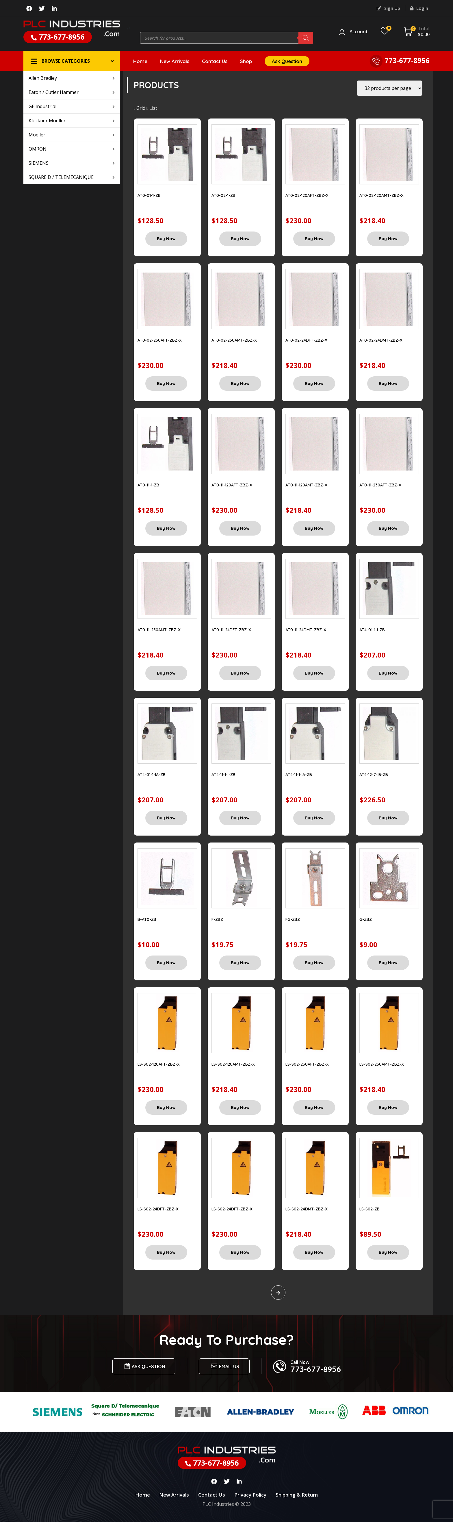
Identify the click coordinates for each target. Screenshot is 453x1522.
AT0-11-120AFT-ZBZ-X (231, 485)
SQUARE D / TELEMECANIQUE (72, 177)
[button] (71, 61)
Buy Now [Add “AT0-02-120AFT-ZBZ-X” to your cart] (314, 238)
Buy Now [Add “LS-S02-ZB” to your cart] (388, 1252)
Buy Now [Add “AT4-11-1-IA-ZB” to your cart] (314, 818)
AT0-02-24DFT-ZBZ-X (306, 340)
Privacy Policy (250, 1494)
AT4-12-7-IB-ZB (373, 774)
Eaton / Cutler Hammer (72, 92)
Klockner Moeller (72, 120)
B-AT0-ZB (147, 919)
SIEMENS (72, 163)
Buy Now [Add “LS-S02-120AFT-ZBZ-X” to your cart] (166, 1107)
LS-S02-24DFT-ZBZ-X (158, 1209)
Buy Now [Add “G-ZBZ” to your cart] (388, 962)
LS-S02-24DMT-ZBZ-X (306, 1209)
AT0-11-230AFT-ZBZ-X (380, 485)
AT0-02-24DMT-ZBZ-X (380, 340)
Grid (140, 108)
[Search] (305, 38)
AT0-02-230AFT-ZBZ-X (160, 340)
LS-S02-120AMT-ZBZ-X (233, 1064)
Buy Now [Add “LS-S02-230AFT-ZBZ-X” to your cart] (314, 1107)
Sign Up (388, 8)
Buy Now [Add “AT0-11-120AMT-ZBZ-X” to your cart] (314, 528)
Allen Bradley (72, 78)
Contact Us (214, 61)
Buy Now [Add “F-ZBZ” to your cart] (240, 962)
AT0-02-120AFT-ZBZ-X (306, 195)
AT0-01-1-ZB (149, 195)
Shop (246, 61)
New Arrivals (174, 61)
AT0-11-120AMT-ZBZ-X (306, 485)
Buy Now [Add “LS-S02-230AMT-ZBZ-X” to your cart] (388, 1107)
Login (419, 8)
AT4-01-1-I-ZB (372, 629)
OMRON (72, 149)
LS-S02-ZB (369, 1209)
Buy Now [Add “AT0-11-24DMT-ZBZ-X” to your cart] (314, 673)
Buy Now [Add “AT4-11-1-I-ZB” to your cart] (240, 818)
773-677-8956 (57, 37)
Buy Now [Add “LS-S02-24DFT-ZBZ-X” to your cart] (166, 1252)
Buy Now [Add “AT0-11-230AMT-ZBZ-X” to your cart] (166, 673)
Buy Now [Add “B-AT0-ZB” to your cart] (166, 962)
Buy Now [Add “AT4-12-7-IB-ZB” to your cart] (388, 818)
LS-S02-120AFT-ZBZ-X (159, 1064)
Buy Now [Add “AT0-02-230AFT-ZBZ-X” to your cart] (166, 383)
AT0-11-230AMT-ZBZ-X (159, 629)
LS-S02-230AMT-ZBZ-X (381, 1064)
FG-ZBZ (292, 919)
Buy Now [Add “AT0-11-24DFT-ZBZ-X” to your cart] (240, 673)
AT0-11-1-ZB (148, 485)
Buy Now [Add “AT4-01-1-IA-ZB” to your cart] (166, 818)
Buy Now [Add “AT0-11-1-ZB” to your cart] (166, 528)
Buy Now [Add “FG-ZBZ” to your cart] (314, 962)
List (151, 108)
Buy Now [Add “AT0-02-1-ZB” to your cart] (240, 238)
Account (359, 31)
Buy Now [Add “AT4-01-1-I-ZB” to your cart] (388, 673)
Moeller (72, 135)
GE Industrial (72, 106)
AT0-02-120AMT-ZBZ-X (381, 195)
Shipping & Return (297, 1494)
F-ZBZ (217, 919)
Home (140, 61)
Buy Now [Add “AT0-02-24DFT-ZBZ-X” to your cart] (314, 383)
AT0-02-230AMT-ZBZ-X (234, 340)
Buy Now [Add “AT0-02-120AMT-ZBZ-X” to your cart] (388, 238)
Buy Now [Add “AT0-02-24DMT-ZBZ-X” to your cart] (388, 383)
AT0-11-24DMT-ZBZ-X (305, 629)
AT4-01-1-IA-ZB (152, 774)
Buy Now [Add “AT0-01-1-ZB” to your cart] (166, 238)
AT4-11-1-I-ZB (223, 774)
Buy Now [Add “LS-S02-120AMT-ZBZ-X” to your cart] (240, 1107)
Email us (224, 1366)
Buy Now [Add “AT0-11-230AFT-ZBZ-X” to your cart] (388, 528)
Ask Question (287, 61)
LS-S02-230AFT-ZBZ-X (307, 1064)
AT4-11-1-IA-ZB (298, 774)
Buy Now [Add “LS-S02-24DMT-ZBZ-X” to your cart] (314, 1252)
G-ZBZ (365, 919)
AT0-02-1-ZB (223, 195)
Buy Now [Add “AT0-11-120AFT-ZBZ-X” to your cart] (240, 528)
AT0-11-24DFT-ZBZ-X (231, 629)
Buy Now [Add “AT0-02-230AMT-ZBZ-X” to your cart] (240, 383)
